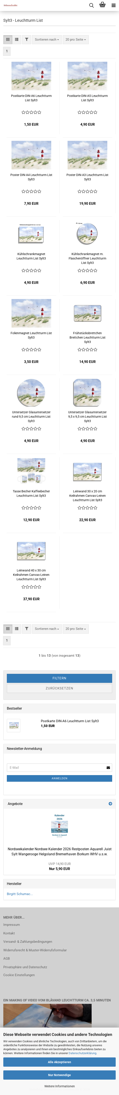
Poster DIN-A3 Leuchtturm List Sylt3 (87, 177)
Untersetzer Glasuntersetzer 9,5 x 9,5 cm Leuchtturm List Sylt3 (87, 416)
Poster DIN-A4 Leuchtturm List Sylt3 (31, 177)
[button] (7, 39)
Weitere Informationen (59, 1086)
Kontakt (9, 933)
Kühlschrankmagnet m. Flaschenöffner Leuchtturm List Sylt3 (87, 258)
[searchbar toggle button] (91, 5)
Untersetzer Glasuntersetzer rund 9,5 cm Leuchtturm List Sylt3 (31, 416)
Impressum (11, 925)
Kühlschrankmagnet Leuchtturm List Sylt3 (31, 256)
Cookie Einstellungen (19, 975)
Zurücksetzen (59, 688)
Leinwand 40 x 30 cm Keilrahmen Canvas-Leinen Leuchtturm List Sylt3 (31, 575)
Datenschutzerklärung (82, 1053)
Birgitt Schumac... (20, 894)
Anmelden (60, 778)
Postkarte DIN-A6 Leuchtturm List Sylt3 (31, 98)
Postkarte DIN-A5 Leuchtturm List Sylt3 (87, 98)
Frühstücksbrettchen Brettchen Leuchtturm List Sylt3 (88, 337)
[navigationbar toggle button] (113, 5)
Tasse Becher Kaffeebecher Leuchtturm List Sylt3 (31, 493)
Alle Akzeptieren (59, 1062)
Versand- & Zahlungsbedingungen (27, 942)
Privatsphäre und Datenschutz (25, 967)
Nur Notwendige (59, 1075)
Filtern (59, 678)
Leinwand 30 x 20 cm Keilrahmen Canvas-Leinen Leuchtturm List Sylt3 (87, 495)
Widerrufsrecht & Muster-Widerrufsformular (35, 950)
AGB (6, 959)
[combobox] (47, 39)
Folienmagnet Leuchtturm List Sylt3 (31, 335)
